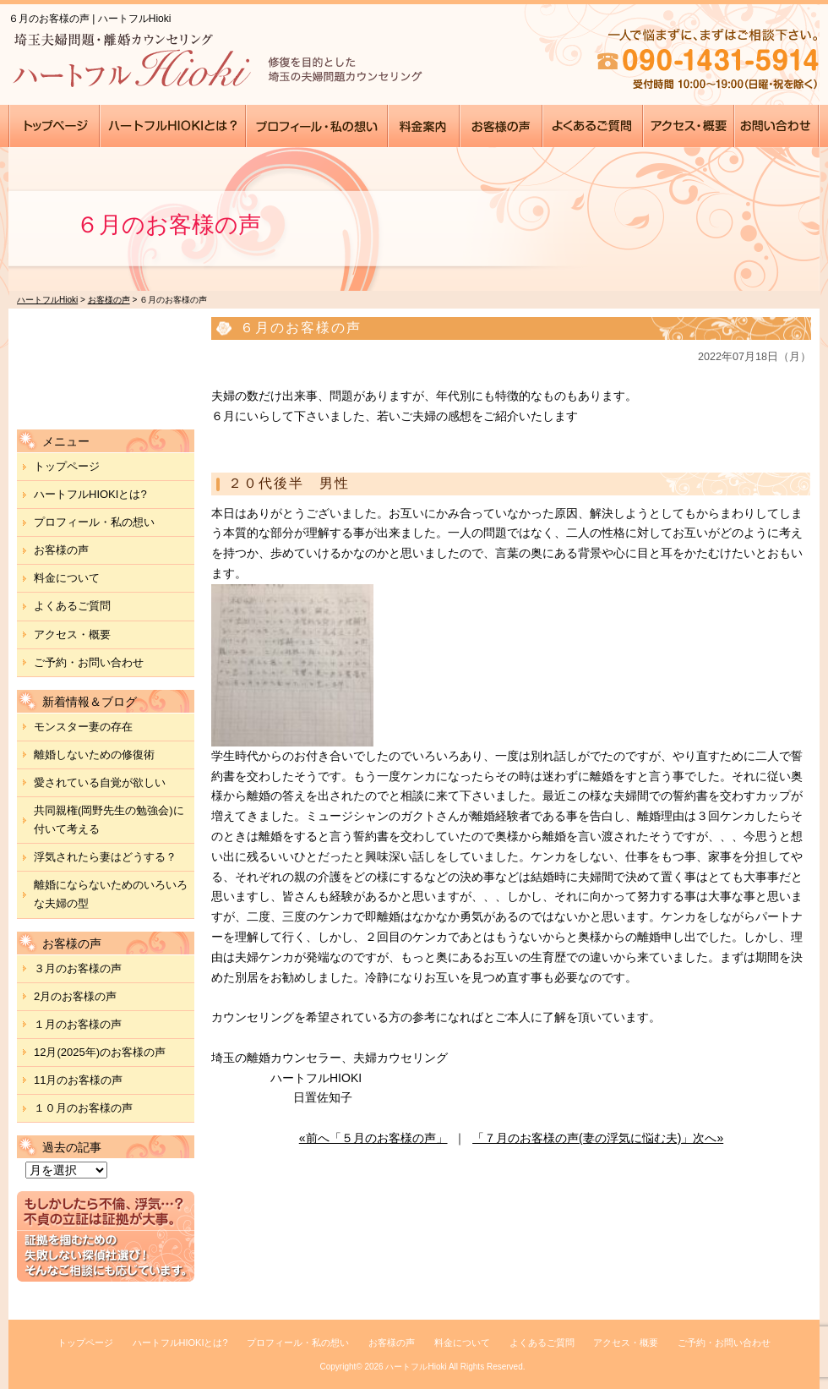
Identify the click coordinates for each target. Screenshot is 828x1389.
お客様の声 (61, 550)
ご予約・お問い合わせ (89, 662)
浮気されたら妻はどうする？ (105, 856)
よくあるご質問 (72, 605)
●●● (54, 126)
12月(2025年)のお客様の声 (100, 1052)
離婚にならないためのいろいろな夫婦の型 (111, 894)
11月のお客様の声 (78, 1080)
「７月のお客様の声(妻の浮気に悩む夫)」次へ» (597, 1138)
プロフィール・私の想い (94, 522)
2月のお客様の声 (75, 996)
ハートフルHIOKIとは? (90, 494)
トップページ (67, 466)
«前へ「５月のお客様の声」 (373, 1138)
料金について (67, 577)
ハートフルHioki (415, 1366)
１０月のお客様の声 (83, 1108)
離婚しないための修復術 (94, 754)
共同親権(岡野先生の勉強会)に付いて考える (109, 819)
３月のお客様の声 (78, 968)
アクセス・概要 (72, 634)
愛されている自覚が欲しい (100, 782)
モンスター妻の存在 (83, 726)
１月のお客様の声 (78, 1024)
